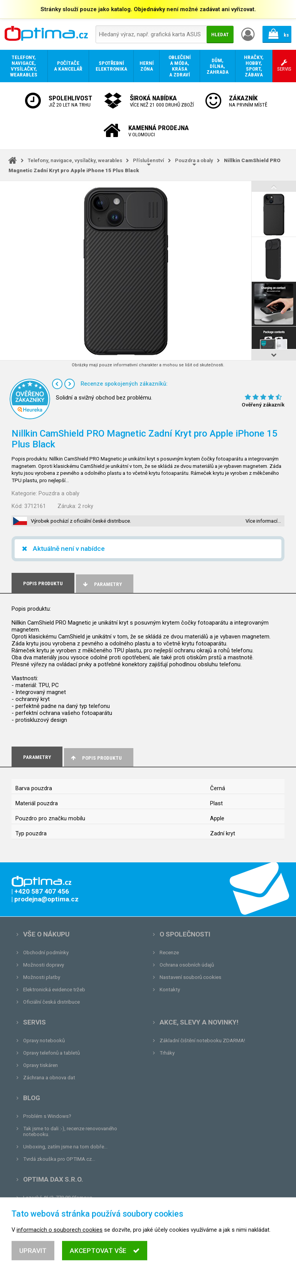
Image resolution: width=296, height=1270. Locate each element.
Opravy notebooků (44, 1040)
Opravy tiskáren (40, 1065)
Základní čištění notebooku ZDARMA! (202, 1040)
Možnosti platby (41, 977)
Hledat (220, 34)
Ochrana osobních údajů (187, 965)
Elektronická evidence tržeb (54, 989)
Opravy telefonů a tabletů (51, 1053)
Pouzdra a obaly (194, 160)
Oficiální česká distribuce (51, 1002)
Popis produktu (96, 758)
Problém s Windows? (47, 1116)
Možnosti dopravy (43, 965)
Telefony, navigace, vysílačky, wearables (75, 160)
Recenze (169, 952)
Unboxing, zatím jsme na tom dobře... (65, 1147)
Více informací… (263, 521)
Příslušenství (148, 160)
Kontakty (170, 989)
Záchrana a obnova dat (49, 1077)
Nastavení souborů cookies (190, 977)
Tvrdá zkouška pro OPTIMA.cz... (59, 1159)
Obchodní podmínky (46, 952)
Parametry (102, 584)
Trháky (167, 1053)
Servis (34, 1022)
